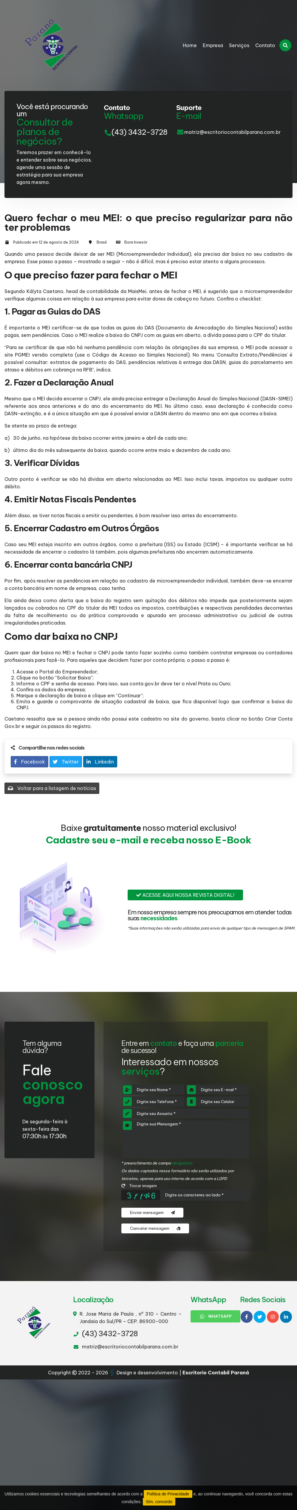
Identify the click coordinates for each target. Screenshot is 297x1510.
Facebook (29, 762)
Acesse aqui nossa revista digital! (185, 895)
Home (190, 45)
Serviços (239, 45)
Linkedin (100, 762)
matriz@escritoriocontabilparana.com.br (232, 132)
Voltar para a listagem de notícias (52, 788)
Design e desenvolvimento (144, 1373)
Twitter (66, 762)
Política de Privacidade (168, 1494)
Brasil (102, 242)
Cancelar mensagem (155, 1228)
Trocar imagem (139, 1185)
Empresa (213, 45)
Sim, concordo (159, 1501)
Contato (265, 45)
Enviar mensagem (152, 1212)
